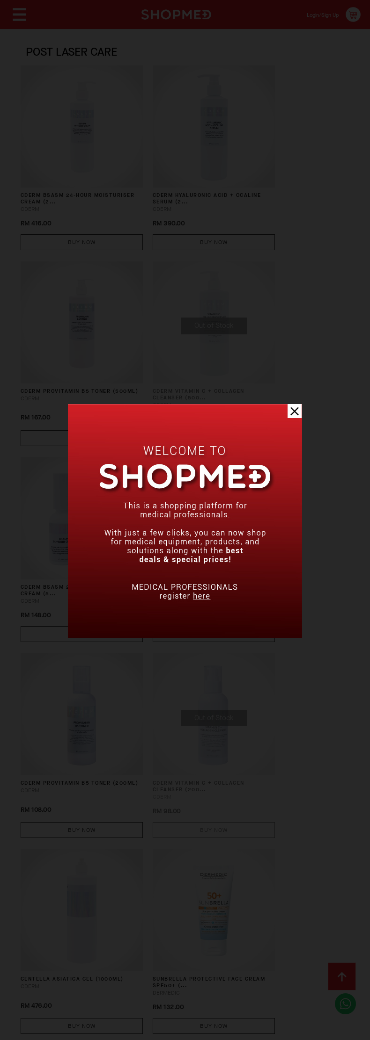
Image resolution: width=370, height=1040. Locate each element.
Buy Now (68, 218)
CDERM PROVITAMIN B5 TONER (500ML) (278, 176)
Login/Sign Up (316, 14)
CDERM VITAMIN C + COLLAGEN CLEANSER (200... (178, 520)
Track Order (302, 946)
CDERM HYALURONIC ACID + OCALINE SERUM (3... (286, 348)
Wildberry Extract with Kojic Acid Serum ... (175, 864)
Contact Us (37, 960)
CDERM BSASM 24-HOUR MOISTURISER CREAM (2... (64, 176)
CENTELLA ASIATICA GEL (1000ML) (280, 520)
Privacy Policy (173, 960)
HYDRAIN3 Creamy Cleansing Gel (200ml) (61, 864)
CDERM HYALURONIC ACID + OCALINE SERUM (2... (175, 176)
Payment (135, 946)
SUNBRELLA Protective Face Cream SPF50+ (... (60, 692)
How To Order (85, 946)
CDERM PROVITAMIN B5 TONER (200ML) (58, 520)
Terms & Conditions (102, 960)
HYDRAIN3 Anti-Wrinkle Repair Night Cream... (282, 692)
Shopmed (272, 1029)
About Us (34, 946)
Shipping (177, 946)
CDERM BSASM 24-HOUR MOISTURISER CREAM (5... (174, 348)
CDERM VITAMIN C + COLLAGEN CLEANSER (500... (68, 348)
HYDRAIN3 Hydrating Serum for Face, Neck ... (174, 692)
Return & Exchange (236, 946)
